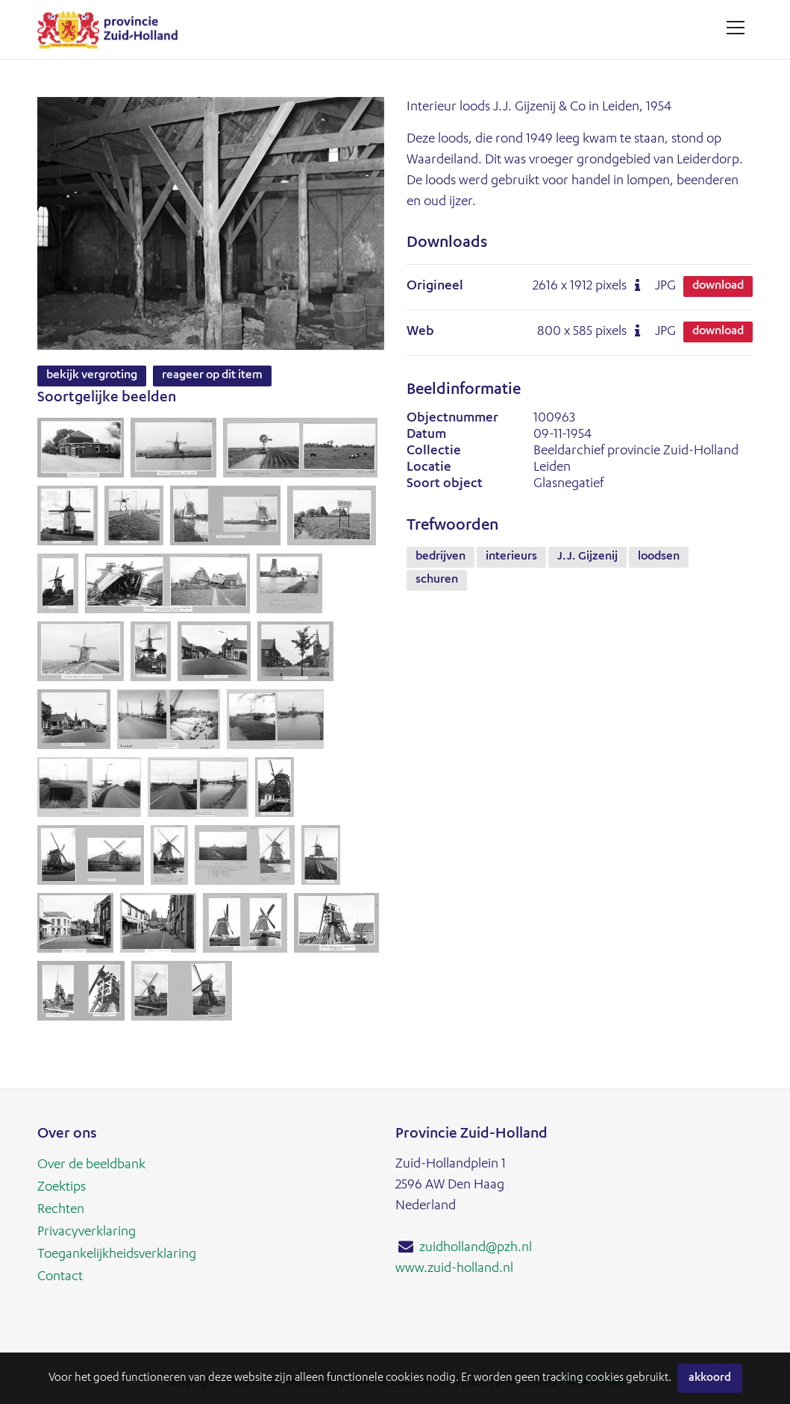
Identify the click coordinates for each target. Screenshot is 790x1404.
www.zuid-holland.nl (454, 1269)
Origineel (435, 286)
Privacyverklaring (86, 1232)
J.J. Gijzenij (587, 557)
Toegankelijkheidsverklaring (116, 1254)
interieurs (511, 557)
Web (420, 332)
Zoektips (61, 1187)
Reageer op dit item (212, 376)
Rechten (60, 1210)
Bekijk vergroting (91, 376)
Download (718, 286)
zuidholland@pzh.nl (475, 1248)
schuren (437, 580)
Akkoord (710, 1378)
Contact (60, 1277)
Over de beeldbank (91, 1165)
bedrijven (440, 557)
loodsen (659, 557)
